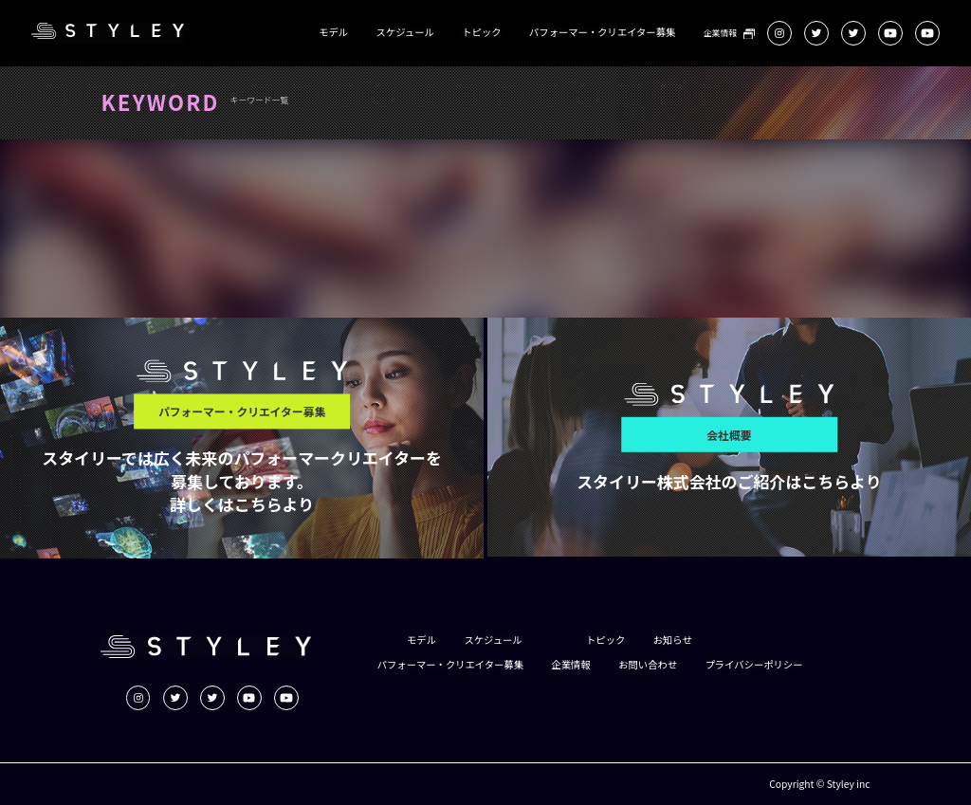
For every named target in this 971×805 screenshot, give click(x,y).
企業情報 (720, 33)
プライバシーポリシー (754, 664)
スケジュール (405, 32)
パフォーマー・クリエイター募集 (602, 32)
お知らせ (672, 640)
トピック (481, 32)
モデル (333, 32)
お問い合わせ (647, 664)
